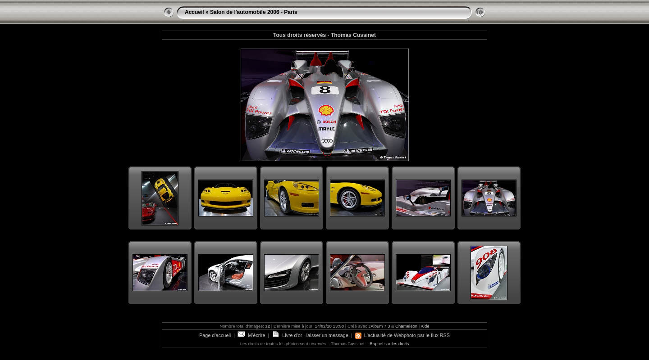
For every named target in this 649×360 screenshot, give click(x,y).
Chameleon (406, 326)
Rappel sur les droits (389, 343)
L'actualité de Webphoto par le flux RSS (402, 335)
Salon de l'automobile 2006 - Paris (253, 12)
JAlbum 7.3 (379, 326)
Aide (424, 326)
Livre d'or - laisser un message (310, 335)
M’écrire (251, 335)
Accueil (194, 12)
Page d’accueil (215, 335)
